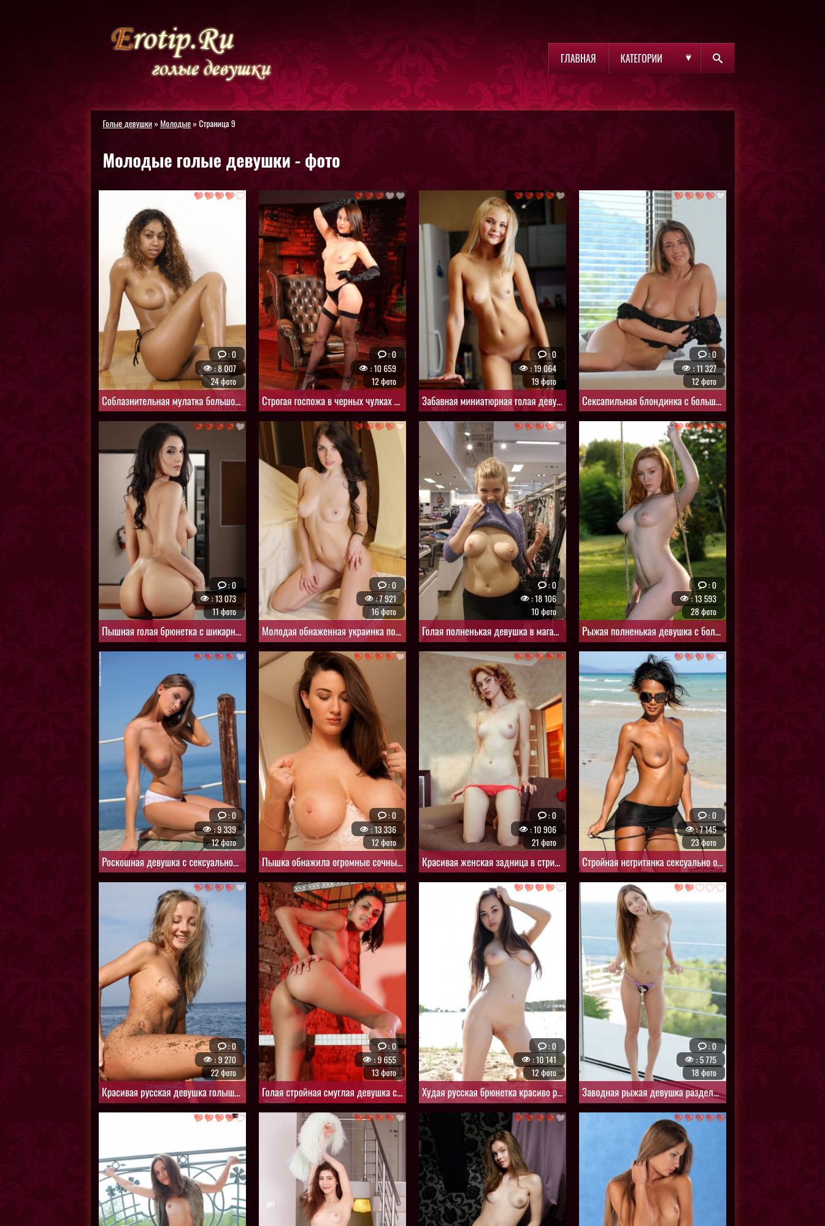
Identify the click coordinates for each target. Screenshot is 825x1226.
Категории (641, 58)
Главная (578, 58)
